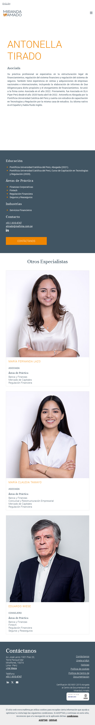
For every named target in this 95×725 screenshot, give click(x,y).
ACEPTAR (43, 720)
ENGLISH (6, 3)
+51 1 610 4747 (14, 222)
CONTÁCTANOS (26, 241)
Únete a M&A (82, 660)
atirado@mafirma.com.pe (19, 226)
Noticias (85, 664)
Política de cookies (80, 668)
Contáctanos (82, 656)
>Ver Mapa (11, 668)
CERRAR (53, 720)
